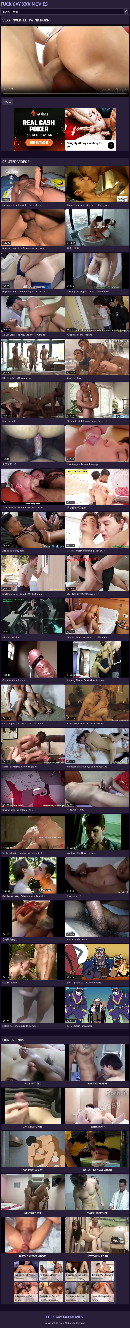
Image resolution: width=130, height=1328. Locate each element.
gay (9, 102)
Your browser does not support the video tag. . (65, 61)
